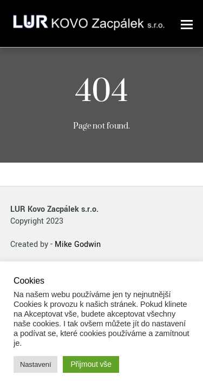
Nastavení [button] (35, 364)
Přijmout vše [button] (91, 364)
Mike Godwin (78, 244)
